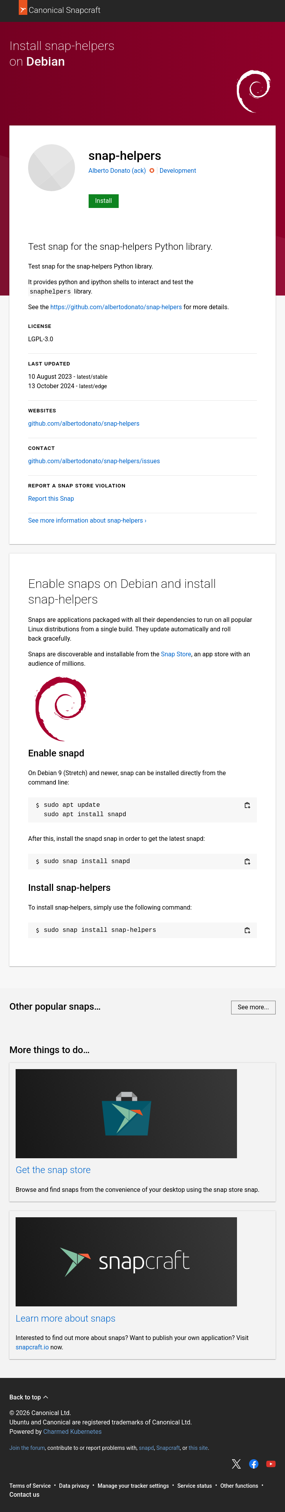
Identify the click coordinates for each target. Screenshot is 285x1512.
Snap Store (176, 654)
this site (198, 1447)
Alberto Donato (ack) (118, 170)
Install (103, 200)
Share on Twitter (236, 1464)
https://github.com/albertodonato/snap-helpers (116, 307)
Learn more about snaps (66, 1318)
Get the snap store (53, 1169)
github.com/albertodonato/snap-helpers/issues (94, 461)
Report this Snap (51, 498)
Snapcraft (168, 1447)
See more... (253, 1007)
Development (178, 170)
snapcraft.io (32, 1347)
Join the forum (27, 1447)
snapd (146, 1447)
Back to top (29, 1397)
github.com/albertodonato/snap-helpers (83, 423)
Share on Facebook (253, 1464)
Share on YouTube (271, 1464)
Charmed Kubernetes (72, 1431)
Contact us (24, 1494)
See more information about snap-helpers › (87, 520)
